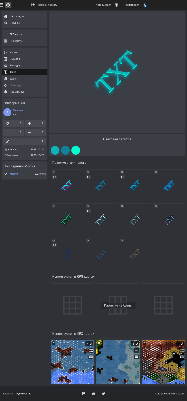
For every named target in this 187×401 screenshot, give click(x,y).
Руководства (23, 393)
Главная (8, 393)
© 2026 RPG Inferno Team (169, 393)
